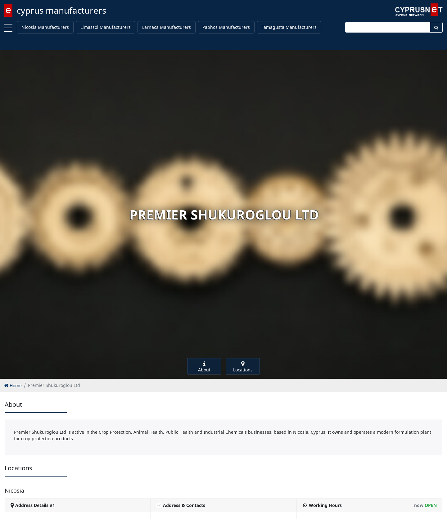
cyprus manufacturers (61, 10)
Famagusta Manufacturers (289, 27)
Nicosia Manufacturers (45, 27)
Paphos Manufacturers (226, 27)
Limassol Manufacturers (105, 27)
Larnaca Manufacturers (166, 27)
